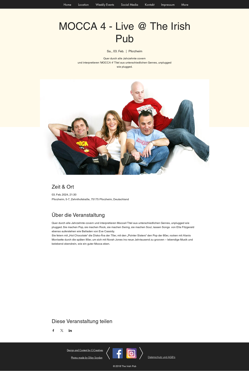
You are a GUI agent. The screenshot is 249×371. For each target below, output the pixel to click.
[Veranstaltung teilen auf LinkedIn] (70, 330)
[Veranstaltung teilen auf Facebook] (53, 330)
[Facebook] (118, 353)
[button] (105, 5)
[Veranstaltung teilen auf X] (61, 330)
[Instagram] (131, 353)
